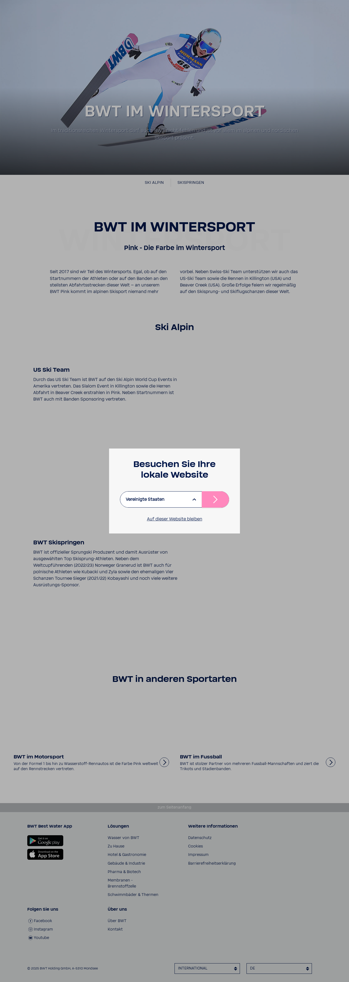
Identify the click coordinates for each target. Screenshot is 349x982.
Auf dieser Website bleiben (174, 519)
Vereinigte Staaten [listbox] (145, 499)
